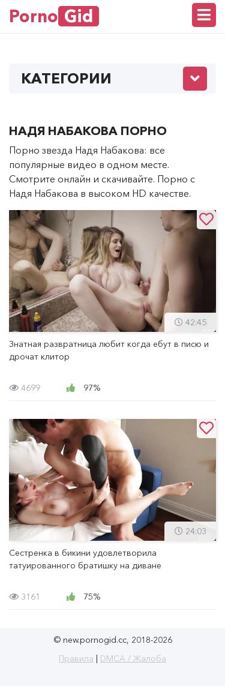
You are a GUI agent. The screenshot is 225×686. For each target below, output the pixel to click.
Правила (76, 658)
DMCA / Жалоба (133, 658)
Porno (54, 16)
